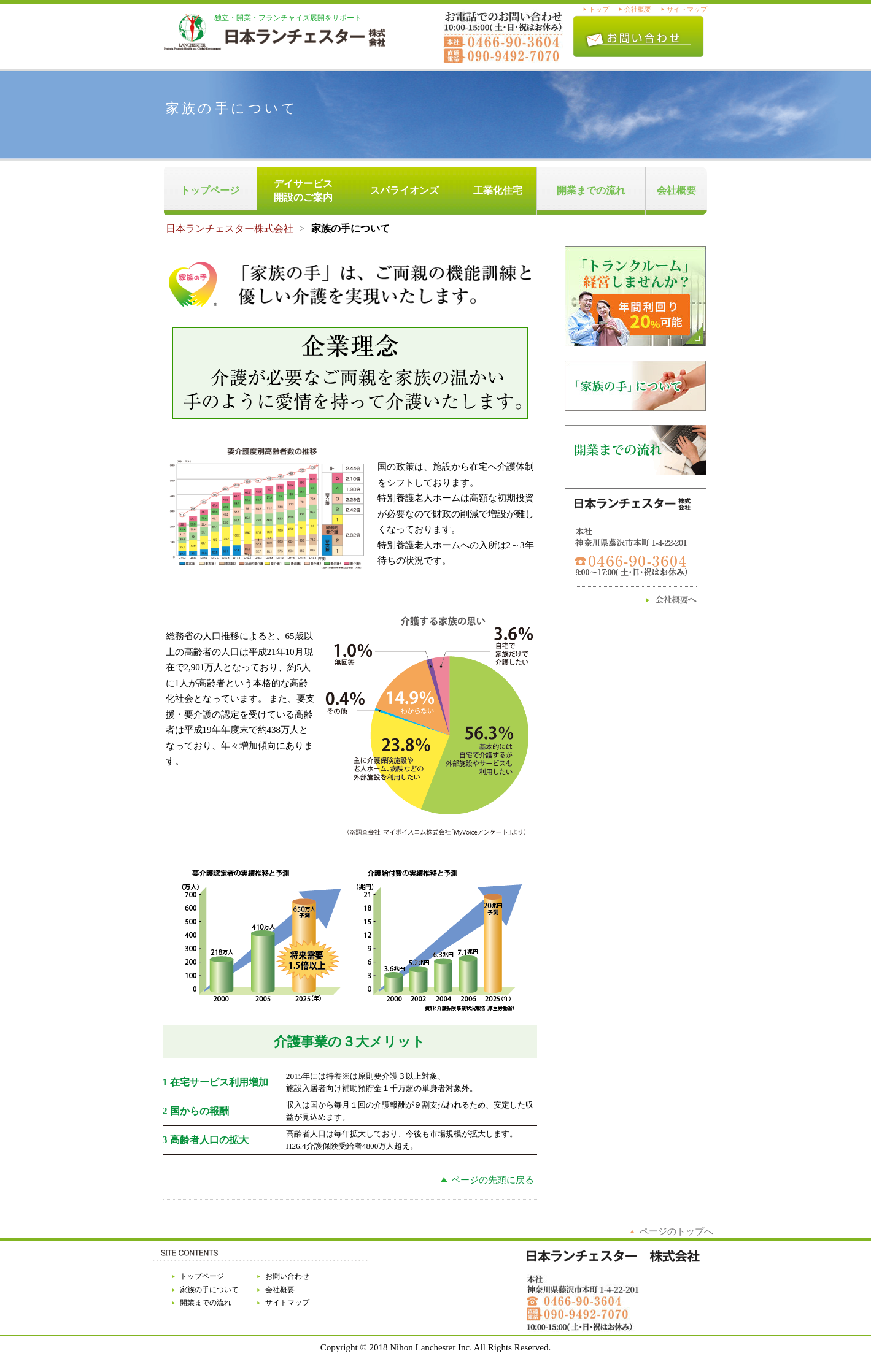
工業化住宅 (497, 190)
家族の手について (209, 1289)
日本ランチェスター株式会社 (229, 228)
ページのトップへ (676, 1231)
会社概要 (637, 9)
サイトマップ (687, 9)
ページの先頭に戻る (492, 1180)
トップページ (209, 190)
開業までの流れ (591, 190)
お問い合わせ (287, 1276)
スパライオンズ (404, 190)
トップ (599, 9)
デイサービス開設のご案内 (303, 190)
